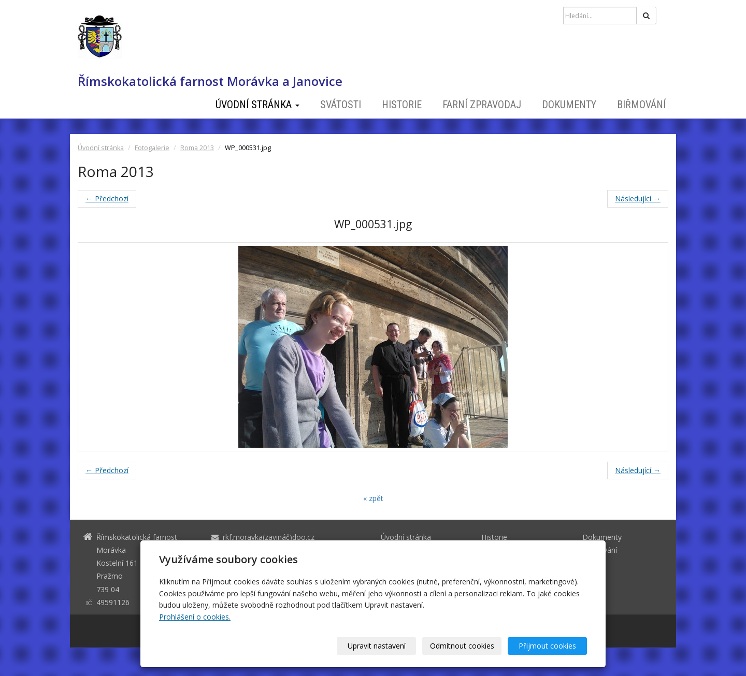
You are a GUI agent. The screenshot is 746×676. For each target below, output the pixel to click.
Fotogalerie (152, 147)
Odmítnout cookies (462, 646)
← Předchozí (106, 198)
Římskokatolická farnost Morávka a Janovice (210, 81)
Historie (402, 104)
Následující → (638, 198)
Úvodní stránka (257, 104)
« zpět (373, 498)
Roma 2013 (197, 147)
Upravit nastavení (377, 646)
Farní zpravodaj (481, 104)
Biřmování (641, 104)
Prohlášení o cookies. (195, 617)
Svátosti (340, 104)
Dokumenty (569, 104)
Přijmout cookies (547, 646)
